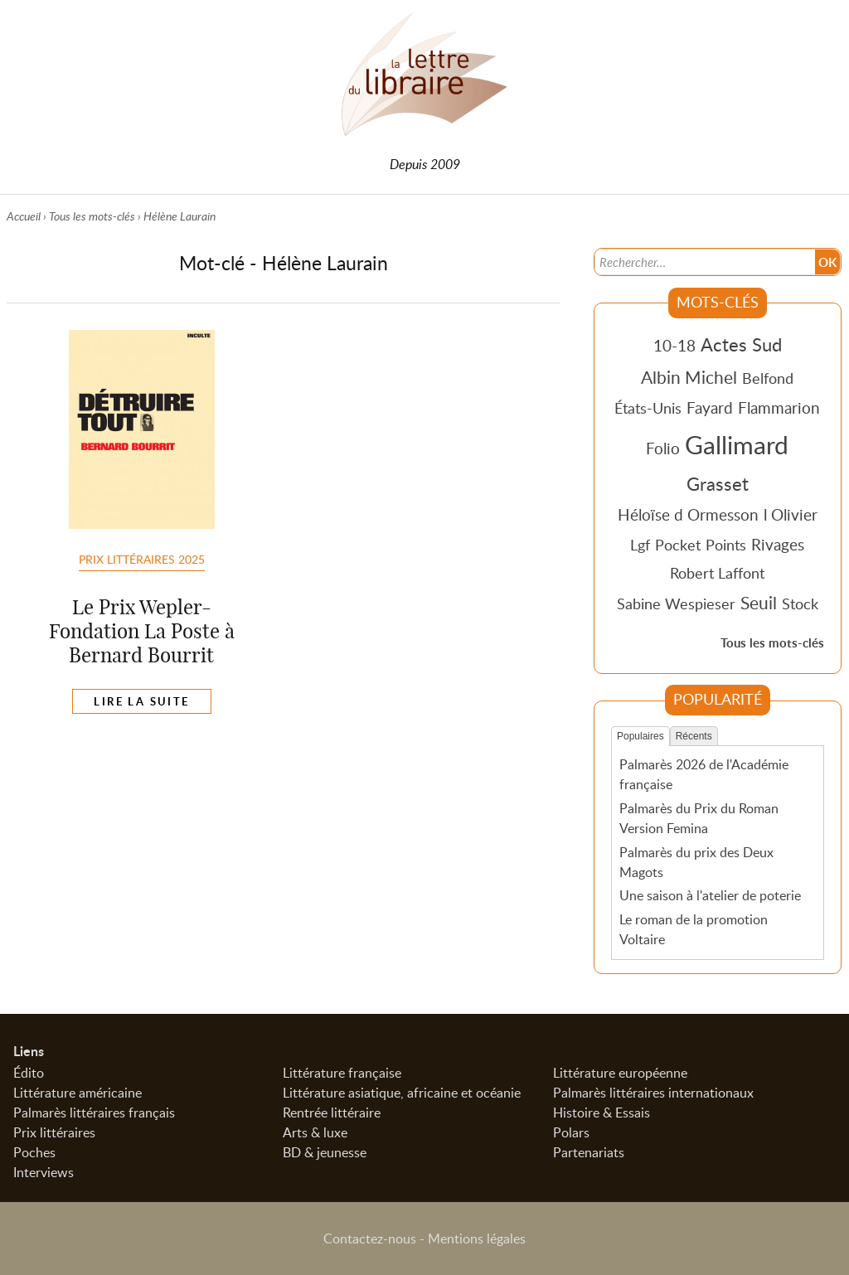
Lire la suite (141, 702)
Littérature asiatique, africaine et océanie (402, 1093)
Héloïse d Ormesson (688, 514)
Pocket (678, 545)
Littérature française (342, 1073)
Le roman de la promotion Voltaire (693, 929)
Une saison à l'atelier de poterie (710, 895)
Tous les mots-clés (92, 216)
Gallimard (736, 444)
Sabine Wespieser (676, 603)
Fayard (709, 407)
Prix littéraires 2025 (142, 559)
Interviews (43, 1172)
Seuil (758, 602)
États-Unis (648, 408)
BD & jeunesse (324, 1152)
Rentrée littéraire (332, 1112)
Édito (28, 1073)
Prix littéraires (54, 1132)
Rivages (777, 544)
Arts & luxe (315, 1132)
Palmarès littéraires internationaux (653, 1093)
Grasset (717, 483)
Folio (663, 448)
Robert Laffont (717, 573)
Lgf (640, 545)
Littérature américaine (77, 1093)
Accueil (24, 216)
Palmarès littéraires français (94, 1112)
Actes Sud (741, 344)
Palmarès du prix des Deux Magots (696, 862)
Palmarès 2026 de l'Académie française (703, 774)
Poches (34, 1152)
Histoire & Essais (601, 1112)
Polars (571, 1132)
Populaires (640, 736)
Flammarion (779, 407)
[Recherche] (703, 262)
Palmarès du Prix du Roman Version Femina (699, 818)
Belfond (767, 378)
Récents (694, 736)
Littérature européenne (620, 1073)
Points (726, 545)
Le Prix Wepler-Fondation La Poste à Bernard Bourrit (142, 631)
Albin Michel (689, 377)
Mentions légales (477, 1238)
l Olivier (790, 514)
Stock (800, 603)
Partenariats (588, 1152)
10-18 (674, 345)
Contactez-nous (369, 1238)
